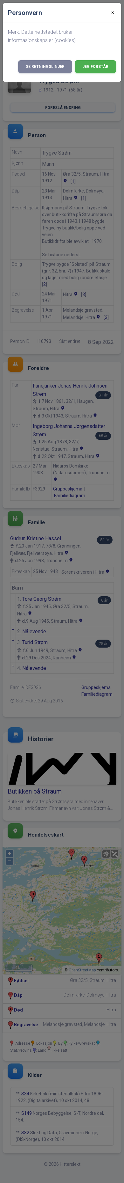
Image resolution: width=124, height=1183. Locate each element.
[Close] (112, 12)
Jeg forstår (95, 66)
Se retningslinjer (45, 66)
